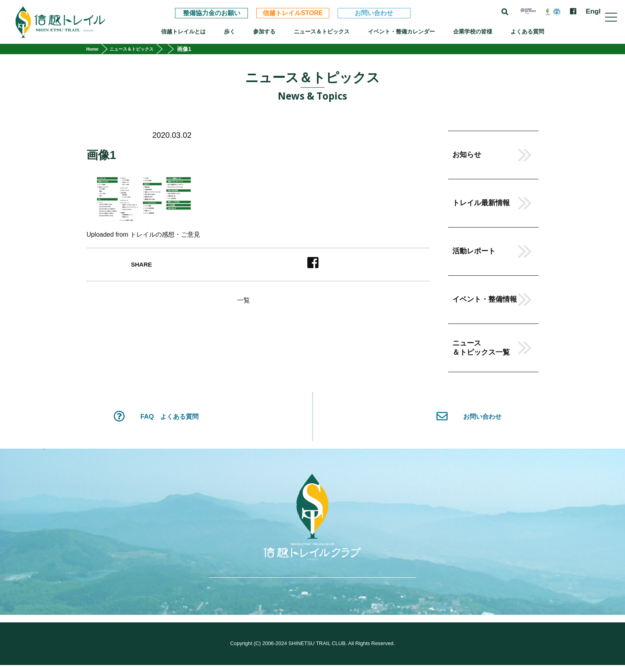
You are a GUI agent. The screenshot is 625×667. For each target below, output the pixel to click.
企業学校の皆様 (472, 31)
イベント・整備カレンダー (401, 31)
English (598, 11)
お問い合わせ (374, 13)
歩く (229, 31)
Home (94, 49)
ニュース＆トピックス (322, 31)
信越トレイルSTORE (293, 13)
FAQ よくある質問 (156, 417)
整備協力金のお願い (211, 13)
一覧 (243, 300)
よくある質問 (527, 31)
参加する (264, 31)
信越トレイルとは (183, 31)
